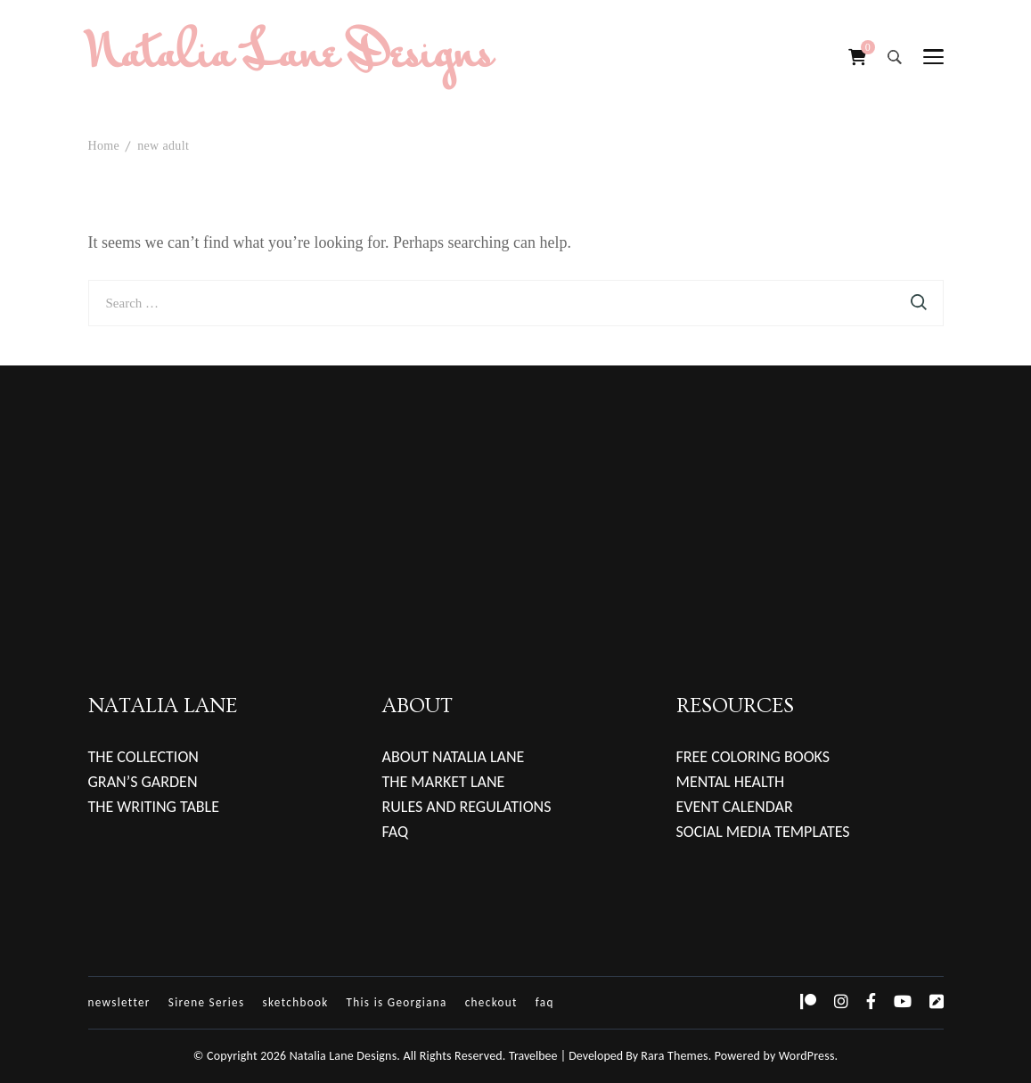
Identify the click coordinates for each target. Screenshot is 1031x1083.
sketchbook (295, 1002)
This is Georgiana (397, 1002)
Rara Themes (674, 1055)
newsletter (119, 1002)
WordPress (807, 1055)
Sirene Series (206, 1002)
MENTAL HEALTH (730, 782)
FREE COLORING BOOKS (753, 757)
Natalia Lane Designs (290, 57)
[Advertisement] (515, 490)
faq (545, 1002)
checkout (491, 1002)
